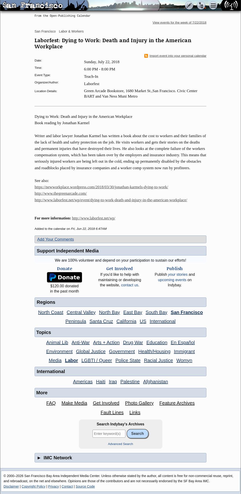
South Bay (156, 312)
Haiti (100, 381)
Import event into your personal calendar (175, 56)
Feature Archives (177, 403)
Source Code (85, 486)
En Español (183, 342)
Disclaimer (11, 486)
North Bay (109, 312)
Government (122, 351)
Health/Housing (154, 351)
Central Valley (81, 312)
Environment (59, 351)
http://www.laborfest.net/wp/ (93, 218)
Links (135, 412)
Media (55, 360)
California (126, 321)
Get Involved (106, 403)
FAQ (51, 403)
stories (178, 274)
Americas (82, 381)
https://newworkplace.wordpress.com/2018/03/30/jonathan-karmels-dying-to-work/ (101, 187)
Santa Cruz (101, 321)
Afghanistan (155, 381)
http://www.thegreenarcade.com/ (61, 193)
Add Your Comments (55, 239)
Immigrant (184, 351)
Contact (67, 486)
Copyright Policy (33, 486)
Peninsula (75, 321)
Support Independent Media (68, 250)
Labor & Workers (71, 31)
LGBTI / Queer (96, 360)
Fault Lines (112, 412)
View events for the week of (179, 22)
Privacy (53, 486)
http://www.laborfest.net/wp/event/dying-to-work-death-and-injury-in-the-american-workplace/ (111, 200)
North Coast (50, 312)
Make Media (74, 403)
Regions (46, 302)
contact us (129, 285)
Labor (71, 360)
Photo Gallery (139, 403)
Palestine (130, 381)
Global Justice (91, 351)
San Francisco (45, 31)
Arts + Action (106, 342)
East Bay (132, 312)
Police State (128, 360)
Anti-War (81, 342)
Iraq (113, 381)
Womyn (184, 360)
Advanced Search (120, 444)
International (163, 321)
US (143, 321)
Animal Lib (57, 342)
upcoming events (172, 280)
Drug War (133, 342)
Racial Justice (158, 360)
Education (156, 342)
